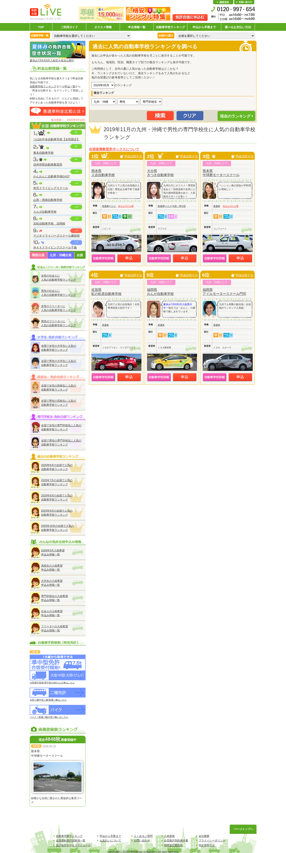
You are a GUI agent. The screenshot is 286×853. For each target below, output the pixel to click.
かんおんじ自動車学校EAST (51, 176)
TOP (41, 27)
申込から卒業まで (204, 27)
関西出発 (38, 255)
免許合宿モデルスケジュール (73, 845)
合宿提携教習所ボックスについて (114, 149)
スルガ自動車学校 (45, 211)
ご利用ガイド (69, 27)
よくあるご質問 (143, 836)
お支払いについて (110, 840)
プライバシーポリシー (212, 840)
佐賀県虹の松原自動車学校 (106, 292)
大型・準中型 (179, 206)
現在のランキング (235, 116)
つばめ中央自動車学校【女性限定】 (56, 139)
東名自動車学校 (43, 152)
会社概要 (223, 2)
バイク (112, 206)
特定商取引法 (207, 845)
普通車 (105, 206)
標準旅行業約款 (173, 845)
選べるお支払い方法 (238, 27)
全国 (80, 255)
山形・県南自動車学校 (47, 200)
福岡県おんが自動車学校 (160, 292)
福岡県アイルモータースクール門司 (224, 292)
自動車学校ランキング (170, 27)
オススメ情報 (103, 27)
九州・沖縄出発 (61, 255)
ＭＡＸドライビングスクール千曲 (55, 247)
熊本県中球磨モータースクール (221, 173)
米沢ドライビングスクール (50, 188)
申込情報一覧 (136, 27)
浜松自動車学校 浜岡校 (49, 223)
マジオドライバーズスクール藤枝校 (56, 235)
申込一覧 (70, 86)
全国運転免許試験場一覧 (70, 840)
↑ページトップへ (243, 829)
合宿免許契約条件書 (176, 840)
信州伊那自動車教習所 (47, 164)
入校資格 (169, 836)
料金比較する (133, 156)
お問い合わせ (244, 2)
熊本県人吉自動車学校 (103, 173)
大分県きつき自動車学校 (160, 173)
